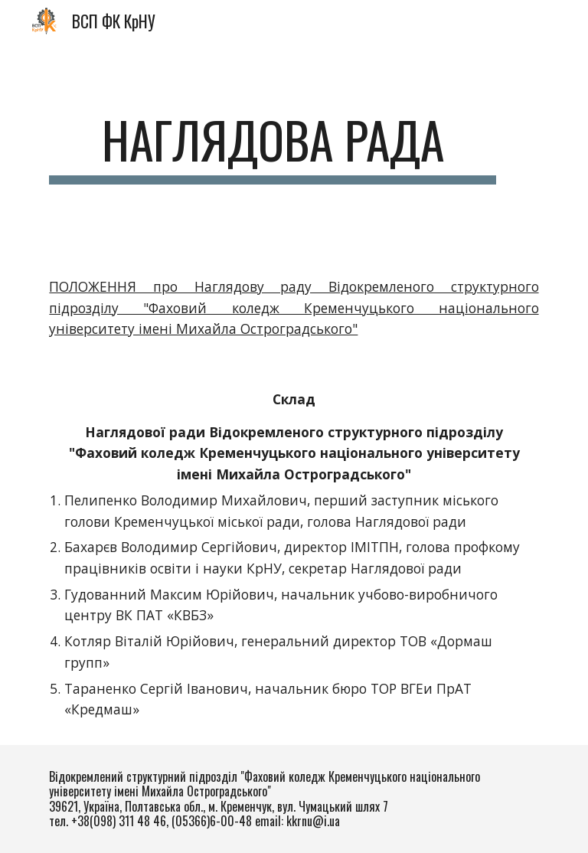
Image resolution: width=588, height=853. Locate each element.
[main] (272, 147)
